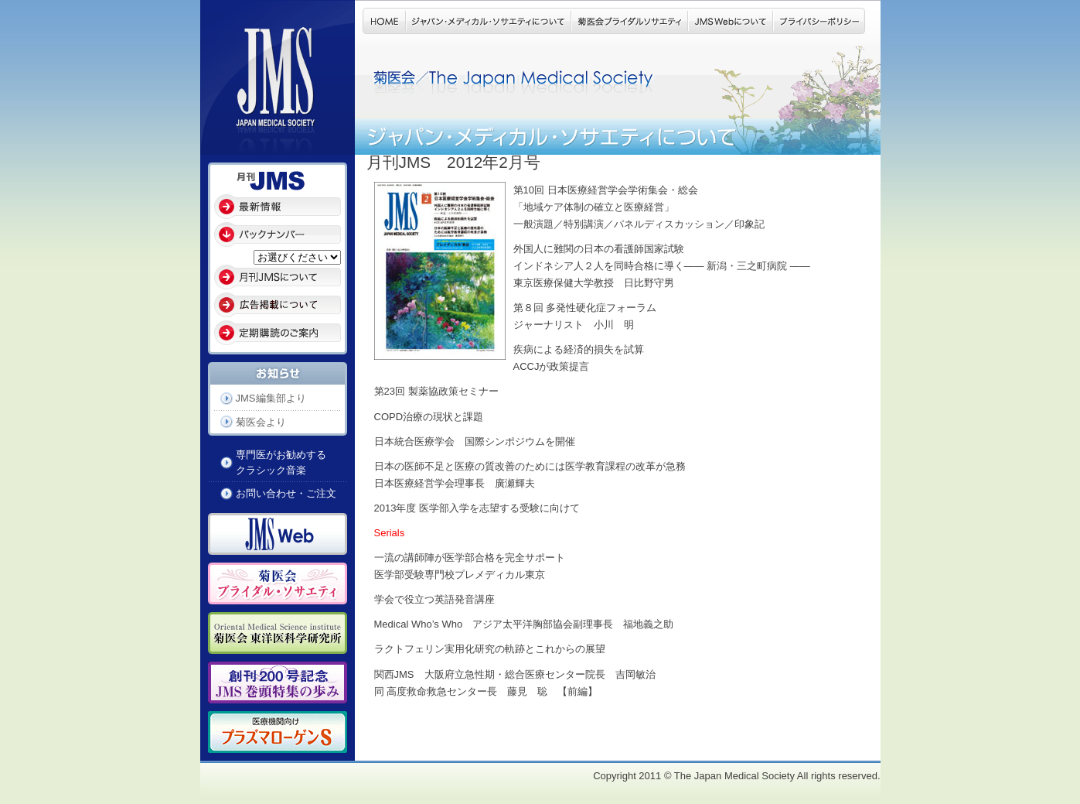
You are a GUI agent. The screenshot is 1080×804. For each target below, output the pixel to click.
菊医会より (261, 422)
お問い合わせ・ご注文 (286, 493)
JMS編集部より (271, 398)
